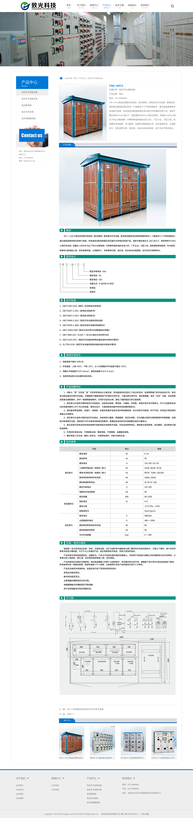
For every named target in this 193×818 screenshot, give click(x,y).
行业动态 (55, 790)
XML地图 (145, 814)
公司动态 (55, 785)
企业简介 (20, 785)
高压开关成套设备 (30, 92)
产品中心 (82, 78)
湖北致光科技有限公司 (110, 814)
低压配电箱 (27, 105)
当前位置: (69, 78)
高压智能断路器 (29, 118)
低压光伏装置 (28, 112)
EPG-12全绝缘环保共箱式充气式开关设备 (85, 709)
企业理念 (20, 794)
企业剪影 (20, 798)
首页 (75, 78)
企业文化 (20, 790)
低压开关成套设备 (30, 99)
